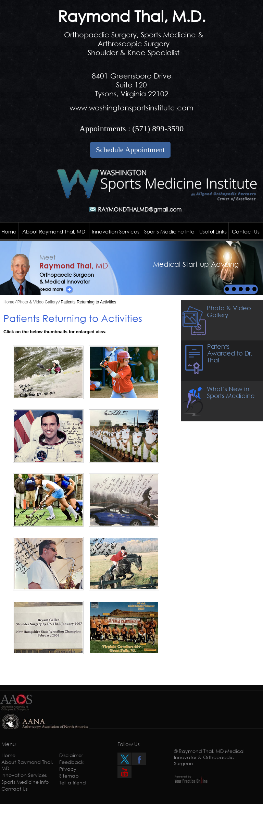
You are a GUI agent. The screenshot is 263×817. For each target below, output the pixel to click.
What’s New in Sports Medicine (231, 392)
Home (8, 231)
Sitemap (69, 775)
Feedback (71, 762)
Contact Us (246, 231)
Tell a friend (72, 782)
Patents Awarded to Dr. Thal (229, 353)
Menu (8, 744)
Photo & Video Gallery (37, 302)
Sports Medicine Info (169, 231)
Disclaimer (71, 755)
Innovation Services (115, 231)
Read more (51, 289)
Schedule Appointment (130, 149)
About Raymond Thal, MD (53, 231)
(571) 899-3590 (158, 128)
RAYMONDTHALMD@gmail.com (139, 209)
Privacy (67, 769)
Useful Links (213, 231)
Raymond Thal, (73, 265)
